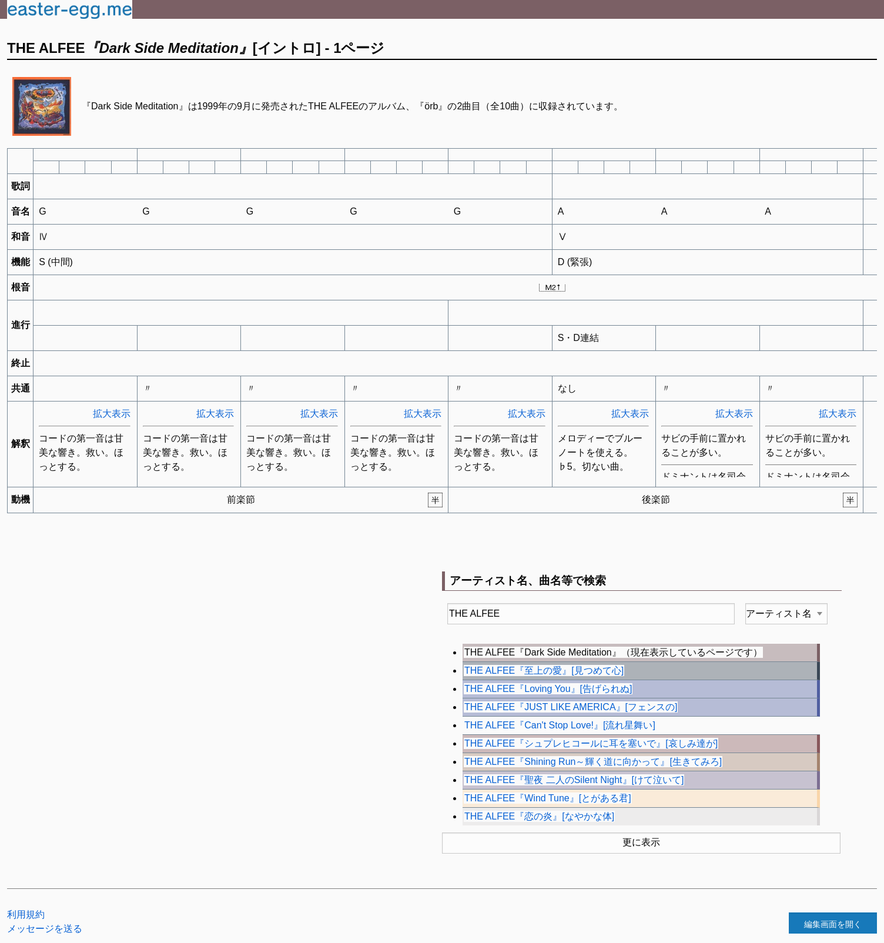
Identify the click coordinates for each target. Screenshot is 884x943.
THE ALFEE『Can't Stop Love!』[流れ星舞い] (559, 725)
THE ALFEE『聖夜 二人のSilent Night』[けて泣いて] (574, 780)
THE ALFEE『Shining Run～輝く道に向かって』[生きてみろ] (593, 762)
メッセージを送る (44, 929)
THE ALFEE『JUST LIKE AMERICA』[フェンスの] (570, 707)
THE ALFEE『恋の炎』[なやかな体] (539, 816)
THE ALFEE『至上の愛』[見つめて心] (544, 671)
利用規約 (26, 914)
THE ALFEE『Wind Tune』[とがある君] (547, 798)
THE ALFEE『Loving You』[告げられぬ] (548, 689)
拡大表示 (111, 414)
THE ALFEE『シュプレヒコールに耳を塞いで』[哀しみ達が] (591, 743)
